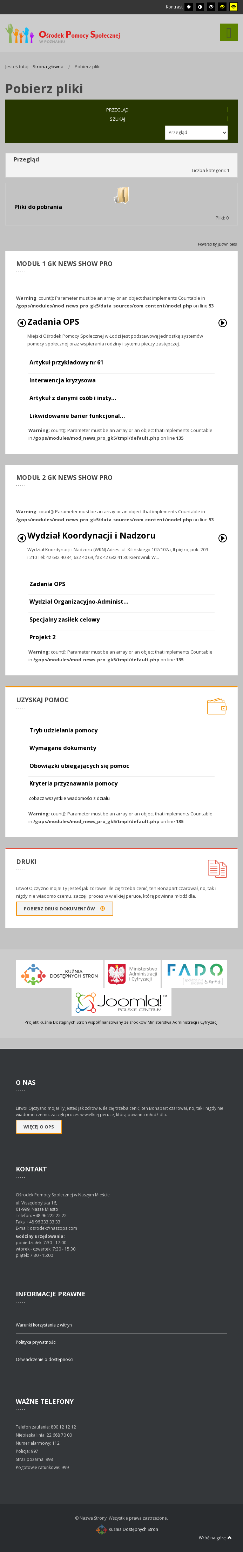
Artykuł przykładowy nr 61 (66, 362)
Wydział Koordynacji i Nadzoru (91, 535)
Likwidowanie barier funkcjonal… (77, 416)
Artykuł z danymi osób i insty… (72, 398)
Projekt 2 (42, 637)
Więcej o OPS (38, 1127)
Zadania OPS (53, 321)
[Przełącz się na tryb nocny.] (200, 7)
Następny (222, 323)
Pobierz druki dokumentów (65, 908)
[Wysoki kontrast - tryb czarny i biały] (211, 6)
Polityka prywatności (36, 1342)
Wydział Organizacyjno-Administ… (78, 601)
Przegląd (117, 110)
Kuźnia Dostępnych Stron (127, 1529)
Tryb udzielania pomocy (63, 730)
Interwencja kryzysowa (62, 380)
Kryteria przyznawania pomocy (73, 783)
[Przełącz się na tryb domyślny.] (188, 7)
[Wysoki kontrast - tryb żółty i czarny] (233, 6)
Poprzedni (22, 323)
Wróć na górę (215, 1537)
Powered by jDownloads (217, 244)
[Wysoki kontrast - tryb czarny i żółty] (222, 6)
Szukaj (117, 119)
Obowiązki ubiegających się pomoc (79, 766)
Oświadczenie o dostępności (44, 1359)
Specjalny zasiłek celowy (64, 619)
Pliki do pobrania (38, 207)
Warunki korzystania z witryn (44, 1325)
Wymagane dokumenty (62, 748)
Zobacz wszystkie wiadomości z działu (69, 798)
